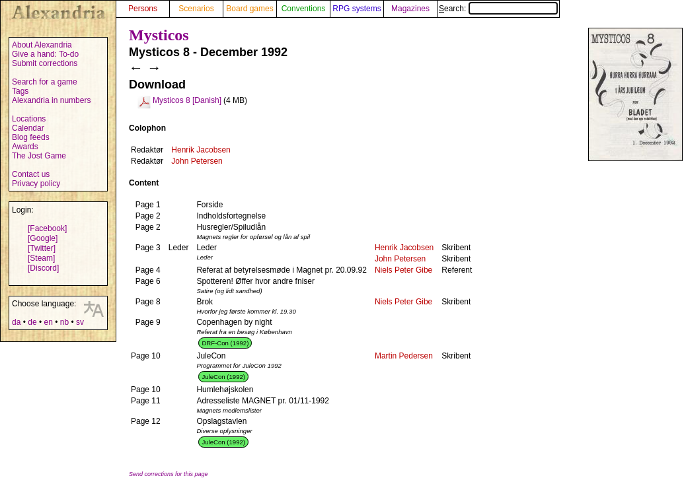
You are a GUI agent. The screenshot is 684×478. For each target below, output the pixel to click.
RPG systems (356, 8)
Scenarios (195, 8)
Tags (20, 91)
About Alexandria (42, 45)
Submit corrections (44, 63)
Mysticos (159, 35)
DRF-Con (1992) (225, 343)
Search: (498, 8)
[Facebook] (47, 228)
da (16, 322)
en (48, 322)
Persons (142, 8)
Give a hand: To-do (45, 54)
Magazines (410, 8)
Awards (25, 146)
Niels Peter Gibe (403, 270)
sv (80, 322)
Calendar (28, 128)
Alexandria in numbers (51, 100)
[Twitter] (42, 248)
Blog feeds (31, 137)
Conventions (304, 8)
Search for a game (44, 81)
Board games (249, 8)
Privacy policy (36, 183)
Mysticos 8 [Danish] (187, 100)
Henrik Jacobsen (200, 149)
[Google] (42, 238)
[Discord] (43, 268)
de (32, 322)
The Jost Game (39, 155)
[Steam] (41, 258)
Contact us (31, 174)
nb (64, 322)
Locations (29, 118)
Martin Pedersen (404, 355)
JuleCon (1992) (223, 376)
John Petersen (196, 161)
